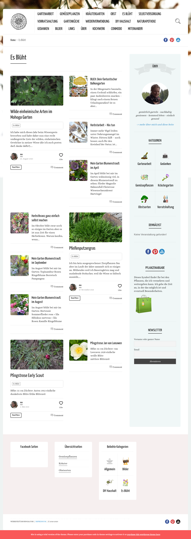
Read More (16, 167)
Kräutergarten (95, 14)
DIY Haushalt (123, 21)
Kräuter (63, 463)
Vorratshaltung (47, 21)
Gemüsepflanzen (70, 14)
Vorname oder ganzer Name (147, 339)
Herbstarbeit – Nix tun (102, 125)
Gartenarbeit (45, 14)
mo (21, 154)
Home (13, 40)
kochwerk (99, 29)
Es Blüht (127, 14)
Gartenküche (71, 21)
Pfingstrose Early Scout (27, 375)
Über (84, 29)
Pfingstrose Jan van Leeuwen (106, 343)
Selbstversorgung (150, 14)
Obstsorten (144, 207)
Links (71, 29)
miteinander (135, 29)
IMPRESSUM (41, 521)
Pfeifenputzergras (82, 248)
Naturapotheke (146, 21)
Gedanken (43, 29)
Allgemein (109, 469)
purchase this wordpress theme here (143, 534)
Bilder (58, 29)
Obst (113, 14)
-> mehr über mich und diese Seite (155, 124)
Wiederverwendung (97, 21)
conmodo (116, 29)
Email (136, 349)
